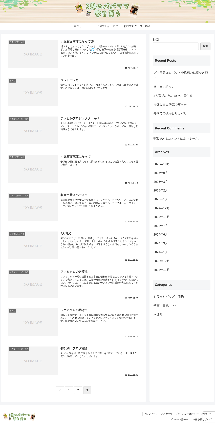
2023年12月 (162, 261)
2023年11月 (162, 270)
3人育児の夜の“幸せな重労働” (174, 96)
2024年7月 (161, 225)
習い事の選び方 (164, 87)
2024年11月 (162, 217)
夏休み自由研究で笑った (170, 104)
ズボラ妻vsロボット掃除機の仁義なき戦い (181, 75)
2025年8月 (161, 181)
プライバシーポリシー (186, 413)
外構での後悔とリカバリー (172, 113)
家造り (158, 314)
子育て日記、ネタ (166, 305)
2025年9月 (161, 173)
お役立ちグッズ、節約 (169, 296)
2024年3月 (161, 243)
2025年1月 (161, 199)
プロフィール (148, 413)
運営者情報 (164, 413)
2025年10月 (162, 164)
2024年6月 (161, 234)
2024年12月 (162, 208)
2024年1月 (161, 252)
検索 (156, 40)
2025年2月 (161, 190)
